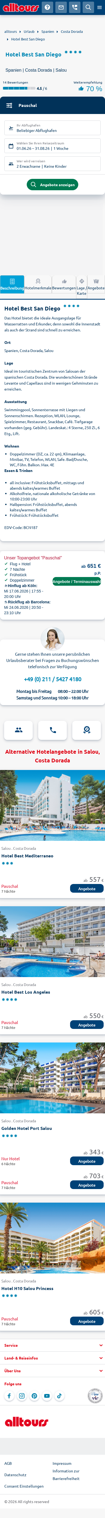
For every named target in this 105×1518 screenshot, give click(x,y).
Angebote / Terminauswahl (77, 581)
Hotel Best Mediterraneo (27, 855)
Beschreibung (12, 284)
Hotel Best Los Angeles (25, 992)
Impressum (62, 1463)
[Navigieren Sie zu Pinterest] (34, 1396)
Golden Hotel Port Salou (26, 1128)
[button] (52, 1345)
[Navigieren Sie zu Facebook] (9, 1396)
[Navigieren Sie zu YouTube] (47, 1396)
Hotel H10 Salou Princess (27, 1288)
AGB (8, 1463)
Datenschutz (15, 1474)
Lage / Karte (82, 287)
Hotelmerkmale (38, 284)
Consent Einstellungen (24, 1486)
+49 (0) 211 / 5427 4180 (52, 679)
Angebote (96, 284)
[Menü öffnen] (99, 7)
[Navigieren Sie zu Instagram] (22, 1396)
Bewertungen (64, 284)
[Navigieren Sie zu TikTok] (59, 1396)
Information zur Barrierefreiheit (66, 1474)
